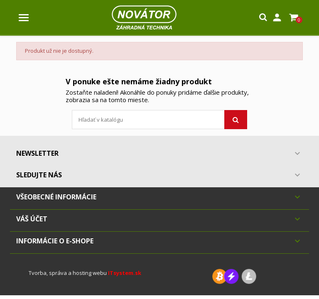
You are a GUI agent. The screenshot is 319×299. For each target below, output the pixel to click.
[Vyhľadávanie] (159, 119)
